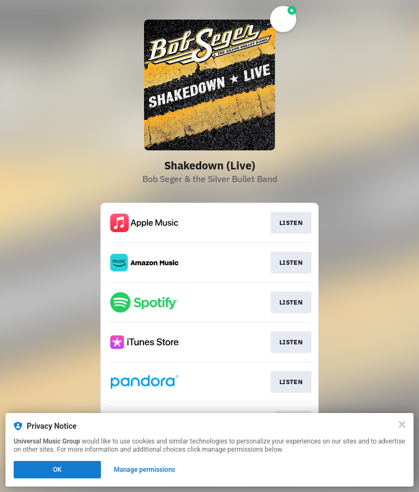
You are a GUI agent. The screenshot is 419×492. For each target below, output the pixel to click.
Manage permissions (145, 469)
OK (57, 469)
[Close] (402, 424)
